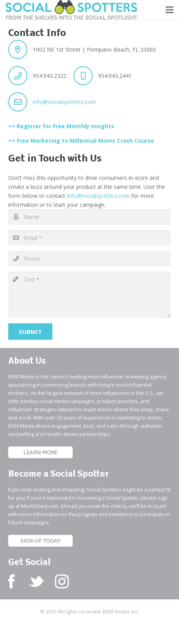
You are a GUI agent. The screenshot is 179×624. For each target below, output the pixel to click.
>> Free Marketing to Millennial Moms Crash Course (81, 140)
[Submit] (30, 331)
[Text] (89, 295)
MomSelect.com (39, 506)
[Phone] (89, 258)
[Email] (89, 238)
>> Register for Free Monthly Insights (61, 126)
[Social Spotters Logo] (71, 10)
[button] (169, 10)
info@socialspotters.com (64, 102)
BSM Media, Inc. (121, 611)
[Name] (89, 216)
